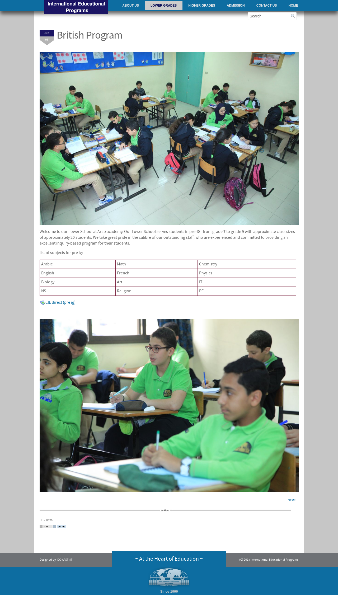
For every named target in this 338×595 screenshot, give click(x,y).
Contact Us (266, 5)
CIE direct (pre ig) (58, 302)
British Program (89, 35)
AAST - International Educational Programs (76, 7)
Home (293, 5)
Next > (292, 500)
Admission (236, 5)
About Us (130, 5)
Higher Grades (201, 5)
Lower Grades (164, 5)
